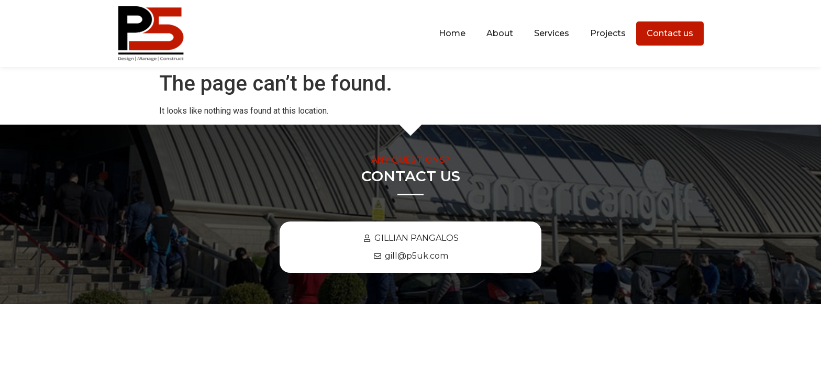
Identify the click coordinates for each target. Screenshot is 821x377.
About (499, 33)
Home (452, 33)
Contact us (670, 33)
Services (551, 33)
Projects (608, 33)
